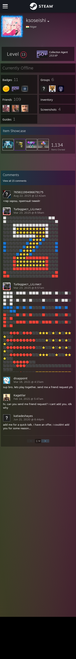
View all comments (15, 180)
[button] (17, 54)
